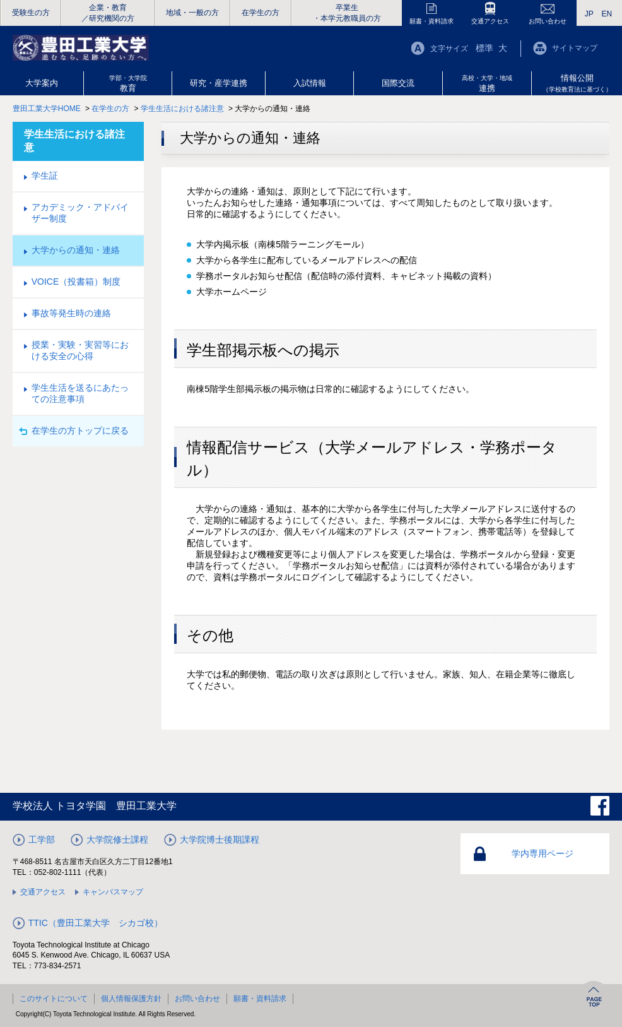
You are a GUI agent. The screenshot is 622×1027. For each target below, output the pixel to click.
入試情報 (309, 83)
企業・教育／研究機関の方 (107, 13)
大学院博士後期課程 (219, 839)
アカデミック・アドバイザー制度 (80, 212)
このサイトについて (54, 998)
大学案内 (41, 83)
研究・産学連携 (218, 83)
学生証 (45, 175)
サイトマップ (574, 48)
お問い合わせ (547, 21)
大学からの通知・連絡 (76, 250)
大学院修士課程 (117, 839)
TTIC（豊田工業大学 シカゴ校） (95, 923)
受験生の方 (31, 12)
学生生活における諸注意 (182, 108)
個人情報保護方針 (131, 998)
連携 (487, 83)
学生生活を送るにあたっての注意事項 (80, 393)
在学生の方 (260, 12)
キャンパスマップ (113, 891)
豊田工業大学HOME (47, 108)
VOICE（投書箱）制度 (76, 281)
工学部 (41, 839)
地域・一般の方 (192, 12)
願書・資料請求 (431, 21)
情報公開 (577, 83)
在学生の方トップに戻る (80, 430)
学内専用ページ (542, 853)
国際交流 (398, 83)
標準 (484, 48)
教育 (128, 83)
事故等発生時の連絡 (71, 313)
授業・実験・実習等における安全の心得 (80, 350)
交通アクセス (490, 21)
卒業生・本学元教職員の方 (347, 13)
